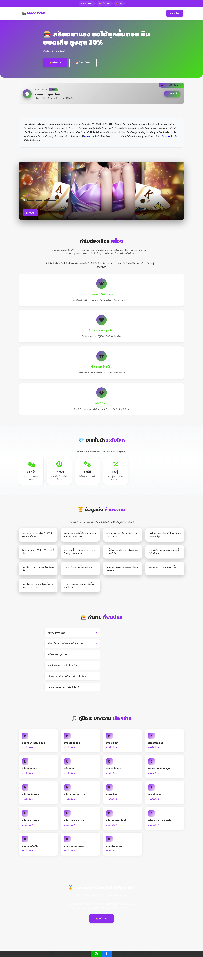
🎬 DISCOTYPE (33, 13)
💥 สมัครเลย (55, 62)
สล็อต (86, 136)
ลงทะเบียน (174, 13)
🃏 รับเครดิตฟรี (83, 62)
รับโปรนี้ (172, 94)
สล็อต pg (165, 136)
